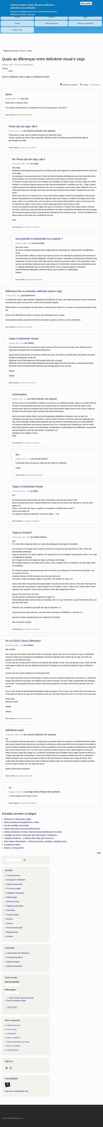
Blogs (85, 17)
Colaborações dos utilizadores (18, 953)
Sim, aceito (86, 2)
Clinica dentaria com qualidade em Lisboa (21, 822)
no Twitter (84, 84)
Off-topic (10, 936)
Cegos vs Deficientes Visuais (27, 486)
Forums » (23, 51)
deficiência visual (14, 730)
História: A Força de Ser (14, 848)
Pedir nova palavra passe (16, 1001)
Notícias (17, 17)
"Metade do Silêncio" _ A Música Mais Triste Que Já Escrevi (29, 838)
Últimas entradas (51, 23)
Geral (29, 51)
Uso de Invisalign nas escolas (16, 825)
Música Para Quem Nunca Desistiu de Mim (22, 829)
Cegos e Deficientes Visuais (23, 338)
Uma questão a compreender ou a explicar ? (39, 238)
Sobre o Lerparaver (13, 1037)
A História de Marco (12, 845)
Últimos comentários (85, 23)
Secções (8, 870)
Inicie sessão (9, 115)
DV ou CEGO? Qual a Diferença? (23, 640)
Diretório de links (13, 901)
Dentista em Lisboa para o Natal (17, 819)
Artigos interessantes (15, 884)
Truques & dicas (13, 915)
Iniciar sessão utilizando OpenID (21, 998)
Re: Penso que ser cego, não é (28, 159)
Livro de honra (11, 1029)
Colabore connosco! (13, 1025)
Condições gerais (12, 1050)
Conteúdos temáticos (15, 957)
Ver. (18, 454)
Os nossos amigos (14, 888)
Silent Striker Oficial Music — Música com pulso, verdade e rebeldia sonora (35, 841)
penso (8, 94)
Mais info (31, 13)
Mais (99, 853)
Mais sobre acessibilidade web (16, 1091)
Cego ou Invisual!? (22, 532)
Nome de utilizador (12, 982)
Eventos (51, 17)
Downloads (11, 910)
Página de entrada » (11, 51)
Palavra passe (10, 990)
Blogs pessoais (12, 932)
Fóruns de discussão (14, 928)
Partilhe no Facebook (68, 84)
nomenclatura (19, 394)
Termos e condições (13, 1046)
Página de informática (15, 906)
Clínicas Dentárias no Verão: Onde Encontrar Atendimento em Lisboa (33, 832)
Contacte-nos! (11, 1033)
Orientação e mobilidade (16, 880)
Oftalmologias (12, 897)
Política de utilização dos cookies (18, 1042)
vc (10, 787)
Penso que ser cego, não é (23, 126)
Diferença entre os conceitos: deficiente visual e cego (33, 291)
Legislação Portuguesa (15, 893)
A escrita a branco (13, 875)
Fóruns (17, 23)
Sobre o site (17, 30)
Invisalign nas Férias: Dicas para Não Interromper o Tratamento (30, 835)
